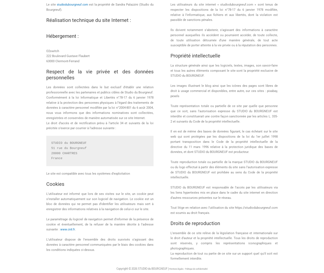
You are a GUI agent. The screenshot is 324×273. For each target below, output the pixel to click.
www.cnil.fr (67, 229)
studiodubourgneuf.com (72, 4)
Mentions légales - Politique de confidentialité (188, 268)
